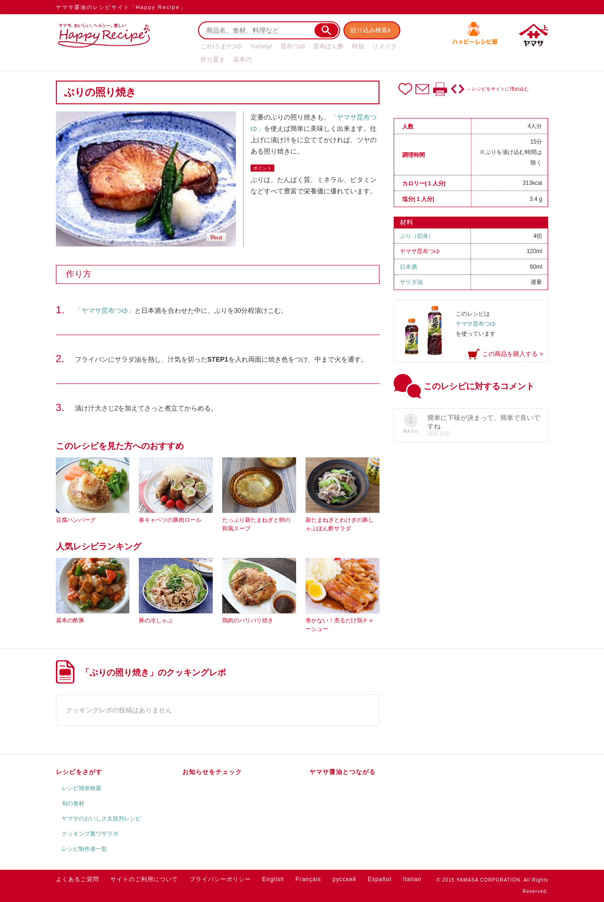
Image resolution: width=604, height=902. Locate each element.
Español (379, 879)
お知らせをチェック (212, 771)
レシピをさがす (79, 771)
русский (344, 879)
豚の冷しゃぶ (156, 620)
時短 (358, 46)
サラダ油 (411, 282)
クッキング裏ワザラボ (90, 833)
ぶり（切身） (417, 236)
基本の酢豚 (70, 620)
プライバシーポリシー (220, 879)
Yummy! (261, 46)
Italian (412, 879)
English (273, 879)
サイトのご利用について (144, 879)
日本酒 (408, 267)
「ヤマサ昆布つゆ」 (105, 310)
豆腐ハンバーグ (76, 520)
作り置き (212, 59)
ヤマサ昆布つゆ (420, 251)
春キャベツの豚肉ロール (170, 520)
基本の (242, 59)
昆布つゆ (292, 46)
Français (308, 879)
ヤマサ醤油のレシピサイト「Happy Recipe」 (121, 7)
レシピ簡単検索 (81, 788)
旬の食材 (73, 803)
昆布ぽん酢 (328, 46)
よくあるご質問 (77, 879)
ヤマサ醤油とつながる (342, 771)
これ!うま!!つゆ (221, 46)
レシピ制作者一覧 (84, 849)
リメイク (384, 46)
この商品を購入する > (512, 353)
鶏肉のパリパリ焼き (247, 620)
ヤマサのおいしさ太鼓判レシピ (101, 818)
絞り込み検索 (371, 30)
